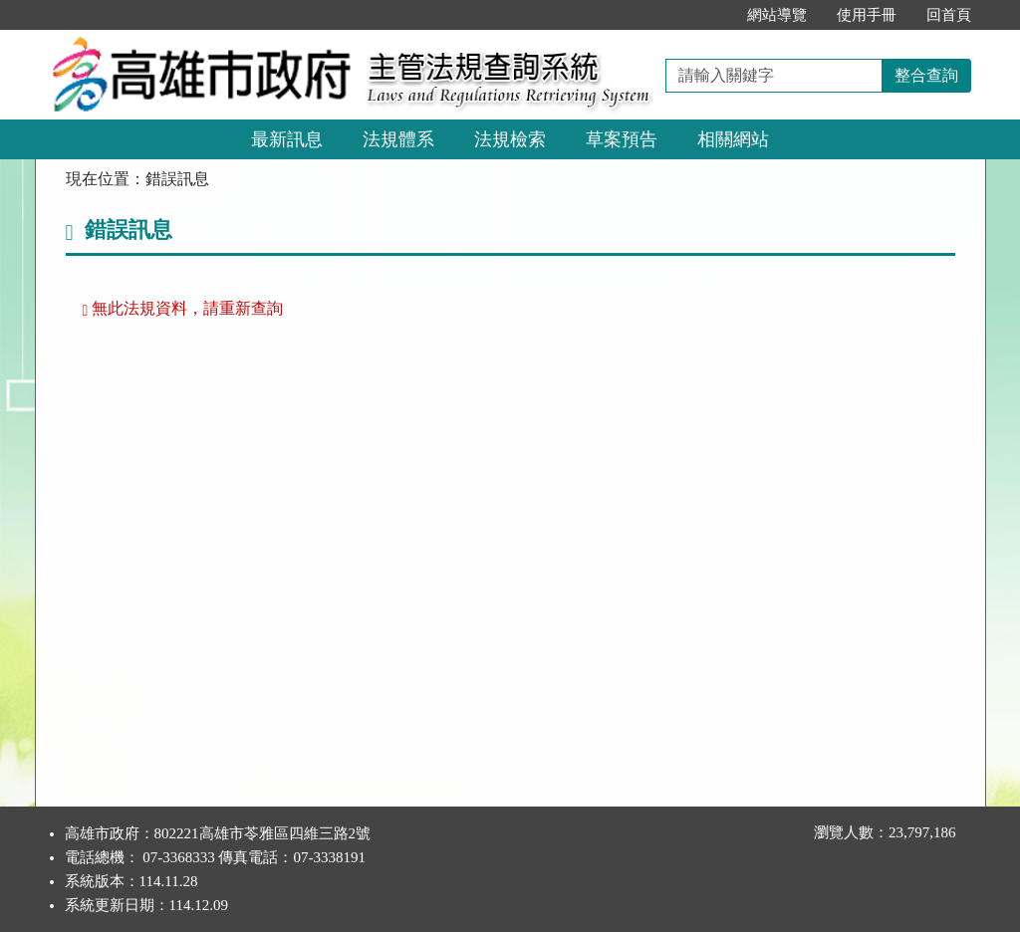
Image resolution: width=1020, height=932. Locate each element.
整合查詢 (926, 75)
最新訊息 (287, 139)
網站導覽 (777, 15)
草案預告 (621, 139)
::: (710, 15)
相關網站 (733, 139)
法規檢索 (510, 139)
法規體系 (398, 139)
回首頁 (948, 15)
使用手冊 (866, 15)
